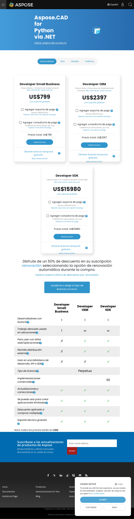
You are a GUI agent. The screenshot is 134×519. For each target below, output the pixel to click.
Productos (41, 486)
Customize (91, 507)
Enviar (72, 450)
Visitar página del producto (50, 43)
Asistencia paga (9, 496)
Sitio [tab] (62, 61)
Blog (38, 496)
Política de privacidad (56, 515)
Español (112, 4)
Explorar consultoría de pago (39, 127)
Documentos (8, 491)
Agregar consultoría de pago (40, 122)
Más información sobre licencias (40, 90)
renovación (32, 265)
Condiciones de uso (71, 515)
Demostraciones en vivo (48, 491)
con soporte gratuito (40, 101)
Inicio (5, 486)
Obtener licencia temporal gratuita (38, 153)
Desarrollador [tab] (47, 61)
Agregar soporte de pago (40, 109)
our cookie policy (97, 493)
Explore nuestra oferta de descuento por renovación (67, 275)
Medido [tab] (75, 61)
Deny (114, 507)
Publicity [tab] (89, 61)
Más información (40, 158)
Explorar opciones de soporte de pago (40, 114)
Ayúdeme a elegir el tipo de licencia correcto (67, 287)
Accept (103, 500)
